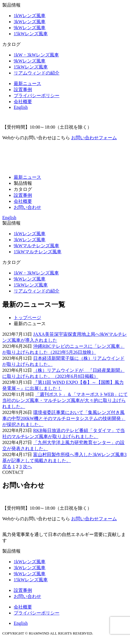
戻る (6, 466)
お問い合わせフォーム (94, 137)
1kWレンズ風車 (29, 15)
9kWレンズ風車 (29, 27)
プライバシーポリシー (36, 95)
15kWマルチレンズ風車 (37, 251)
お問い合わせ (27, 207)
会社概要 (23, 101)
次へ (27, 466)
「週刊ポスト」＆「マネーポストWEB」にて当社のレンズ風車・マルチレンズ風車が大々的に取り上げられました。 (65, 400)
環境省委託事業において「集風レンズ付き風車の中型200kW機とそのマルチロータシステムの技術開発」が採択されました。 (63, 418)
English (21, 107)
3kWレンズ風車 (29, 21)
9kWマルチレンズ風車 (36, 245)
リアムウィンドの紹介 (36, 72)
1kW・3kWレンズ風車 (36, 54)
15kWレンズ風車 (31, 33)
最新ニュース (27, 83)
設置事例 (23, 89)
